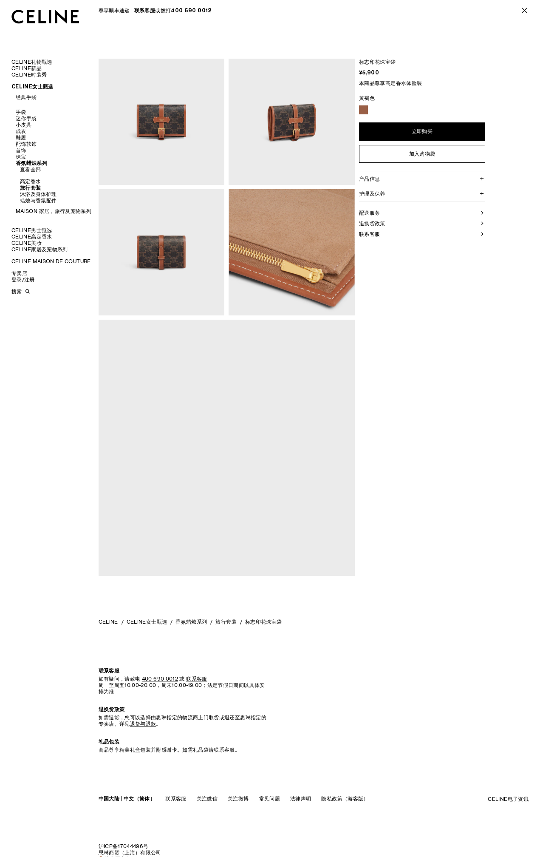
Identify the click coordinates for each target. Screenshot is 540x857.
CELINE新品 (26, 68)
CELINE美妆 (26, 243)
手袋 (21, 112)
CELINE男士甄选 (31, 230)
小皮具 (23, 125)
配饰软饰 (26, 144)
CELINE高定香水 (31, 236)
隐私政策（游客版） (344, 798)
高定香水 (30, 181)
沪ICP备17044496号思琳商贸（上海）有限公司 (130, 849)
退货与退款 (143, 724)
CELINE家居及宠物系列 (39, 249)
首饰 (21, 150)
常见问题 (269, 798)
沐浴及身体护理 (38, 194)
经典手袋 (26, 97)
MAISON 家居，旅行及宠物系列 (53, 211)
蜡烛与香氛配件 (38, 200)
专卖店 (19, 273)
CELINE (108, 622)
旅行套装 (30, 187)
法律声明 (300, 798)
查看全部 (30, 169)
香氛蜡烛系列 (31, 163)
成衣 (21, 131)
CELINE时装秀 (29, 74)
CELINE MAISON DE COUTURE (51, 261)
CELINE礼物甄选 (31, 62)
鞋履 (21, 137)
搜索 (16, 291)
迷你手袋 (26, 118)
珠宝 (21, 156)
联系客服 (175, 798)
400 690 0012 (160, 678)
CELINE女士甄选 (32, 86)
